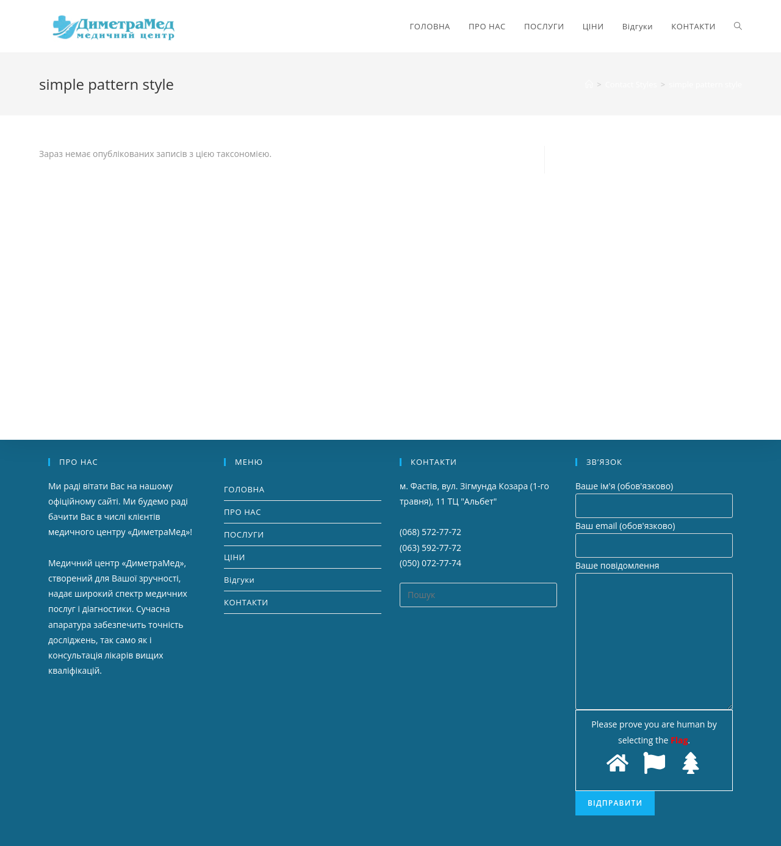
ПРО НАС (242, 511)
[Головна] (589, 84)
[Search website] (738, 26)
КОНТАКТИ (246, 602)
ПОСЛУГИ (244, 534)
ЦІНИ (234, 557)
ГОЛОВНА (244, 489)
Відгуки (239, 579)
